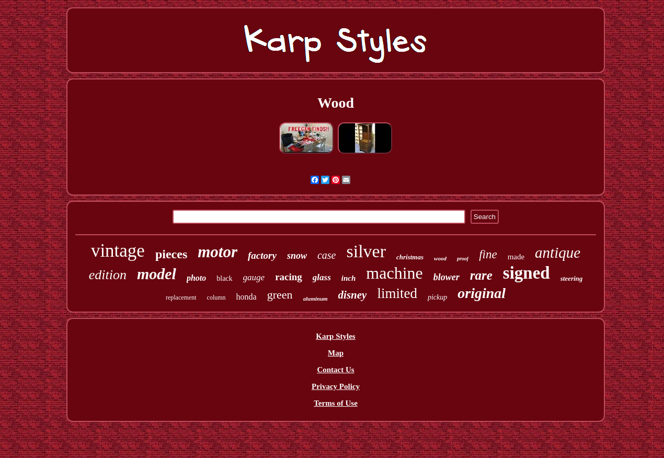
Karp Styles (335, 336)
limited (397, 293)
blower (446, 277)
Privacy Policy (336, 386)
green (280, 294)
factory (262, 255)
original (481, 293)
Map (336, 353)
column (216, 297)
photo (196, 277)
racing (288, 276)
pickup (437, 297)
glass (322, 277)
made (516, 257)
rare (481, 275)
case (326, 255)
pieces (171, 254)
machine (394, 273)
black (224, 278)
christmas (409, 257)
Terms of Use (336, 403)
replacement (181, 297)
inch (348, 278)
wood (440, 258)
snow (297, 255)
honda (246, 296)
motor (217, 252)
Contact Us (335, 369)
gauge (254, 277)
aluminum (315, 298)
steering (571, 278)
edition (108, 274)
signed (526, 273)
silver (366, 251)
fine (488, 254)
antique (557, 252)
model (156, 273)
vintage (118, 251)
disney (352, 295)
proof (462, 258)
